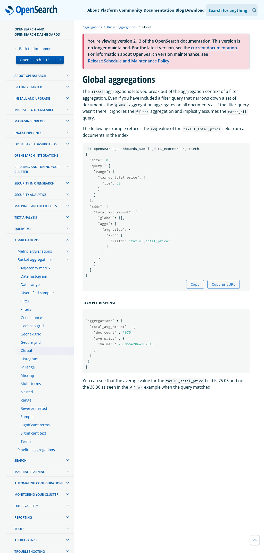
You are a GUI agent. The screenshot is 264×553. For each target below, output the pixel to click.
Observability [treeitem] (26, 506)
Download (195, 10)
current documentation (214, 48)
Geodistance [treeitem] (31, 317)
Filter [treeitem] (25, 301)
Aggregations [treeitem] (26, 240)
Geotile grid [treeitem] (31, 342)
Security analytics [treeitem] (30, 195)
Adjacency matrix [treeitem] (35, 268)
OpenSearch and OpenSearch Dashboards (37, 32)
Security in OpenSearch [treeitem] (34, 183)
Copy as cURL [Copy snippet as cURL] (223, 284)
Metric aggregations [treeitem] (35, 251)
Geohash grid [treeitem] (32, 325)
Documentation (159, 10)
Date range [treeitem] (30, 284)
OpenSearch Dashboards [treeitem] (35, 144)
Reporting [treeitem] (23, 517)
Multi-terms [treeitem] (31, 383)
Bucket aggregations (122, 27)
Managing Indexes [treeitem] (29, 121)
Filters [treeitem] (26, 309)
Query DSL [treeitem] (22, 229)
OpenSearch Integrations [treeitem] (36, 155)
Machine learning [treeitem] (29, 472)
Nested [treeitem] (27, 391)
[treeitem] (67, 75)
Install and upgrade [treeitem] (32, 98)
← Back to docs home (32, 48)
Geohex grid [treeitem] (31, 334)
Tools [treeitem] (19, 529)
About (93, 10)
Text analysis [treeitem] (25, 217)
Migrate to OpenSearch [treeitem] (34, 110)
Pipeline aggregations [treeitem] (36, 449)
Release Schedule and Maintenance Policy (128, 61)
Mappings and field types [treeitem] (35, 206)
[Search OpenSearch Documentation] (232, 10)
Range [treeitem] (26, 400)
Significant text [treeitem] (33, 433)
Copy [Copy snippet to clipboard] (195, 284)
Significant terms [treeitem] (35, 424)
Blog (180, 10)
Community (130, 10)
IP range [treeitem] (28, 367)
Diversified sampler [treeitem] (37, 292)
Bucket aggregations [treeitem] (35, 259)
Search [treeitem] (20, 460)
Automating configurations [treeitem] (38, 483)
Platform (109, 10)
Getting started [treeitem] (28, 87)
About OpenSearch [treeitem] (30, 76)
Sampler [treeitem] (28, 416)
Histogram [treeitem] (29, 358)
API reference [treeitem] (25, 540)
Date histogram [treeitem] (34, 276)
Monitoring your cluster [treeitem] (36, 494)
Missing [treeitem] (27, 375)
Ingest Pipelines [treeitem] (28, 133)
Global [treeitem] (26, 350)
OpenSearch (32, 10)
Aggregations (92, 27)
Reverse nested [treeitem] (34, 408)
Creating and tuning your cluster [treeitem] (37, 169)
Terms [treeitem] (26, 441)
